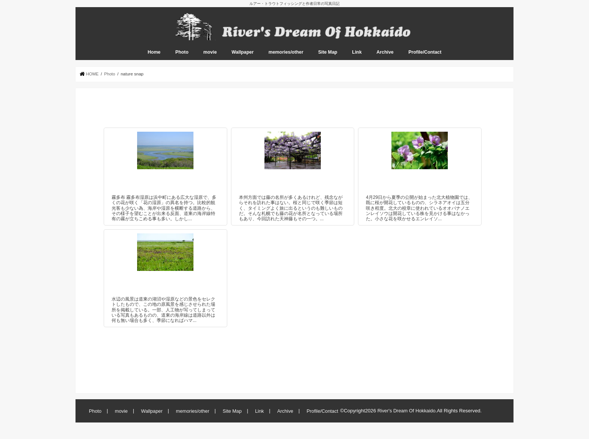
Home (154, 56)
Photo (182, 56)
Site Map (327, 56)
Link (356, 56)
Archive (384, 56)
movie (210, 56)
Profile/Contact (424, 56)
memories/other (286, 56)
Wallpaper (243, 56)
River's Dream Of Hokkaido (407, 415)
